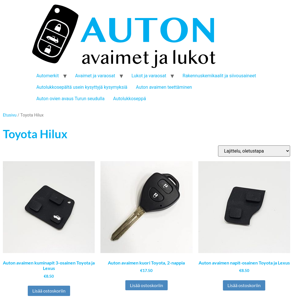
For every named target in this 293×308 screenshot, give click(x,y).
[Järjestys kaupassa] (254, 151)
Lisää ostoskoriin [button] (49, 290)
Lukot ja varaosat (149, 75)
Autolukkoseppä (129, 98)
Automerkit (47, 75)
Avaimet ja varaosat (95, 75)
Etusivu (10, 115)
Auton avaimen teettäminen (164, 87)
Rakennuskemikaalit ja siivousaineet (219, 75)
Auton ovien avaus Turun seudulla (70, 98)
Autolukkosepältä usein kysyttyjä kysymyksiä (81, 87)
